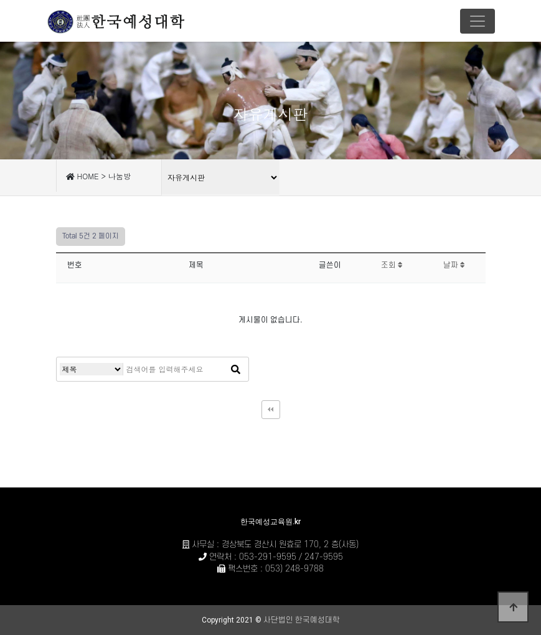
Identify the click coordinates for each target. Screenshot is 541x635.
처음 (270, 409)
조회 (392, 265)
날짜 (454, 265)
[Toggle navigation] (477, 21)
